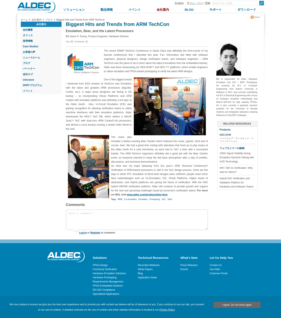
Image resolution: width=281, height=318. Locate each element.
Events (184, 269)
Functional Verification (105, 269)
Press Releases (189, 265)
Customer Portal (218, 273)
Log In (83, 232)
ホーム (24, 19)
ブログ (26, 63)
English (179, 3)
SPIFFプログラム (32, 85)
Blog (140, 273)
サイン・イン (195, 3)
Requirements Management (108, 281)
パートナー (29, 68)
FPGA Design (100, 265)
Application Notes (147, 277)
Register (95, 232)
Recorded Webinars (149, 265)
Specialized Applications (106, 294)
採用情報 (28, 40)
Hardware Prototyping (105, 277)
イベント (28, 90)
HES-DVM (225, 134)
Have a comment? (137, 219)
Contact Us (216, 265)
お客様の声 (29, 52)
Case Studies (30, 46)
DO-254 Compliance (104, 289)
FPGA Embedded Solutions (108, 285)
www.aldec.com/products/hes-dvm (147, 194)
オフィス (28, 35)
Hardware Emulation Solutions (109, 273)
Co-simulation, (130, 199)
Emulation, (143, 199)
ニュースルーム (31, 57)
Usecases (28, 79)
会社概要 (28, 29)
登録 (207, 3)
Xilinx (169, 199)
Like (68, 41)
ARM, (120, 199)
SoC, (164, 199)
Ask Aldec (215, 269)
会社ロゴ (28, 74)
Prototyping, (154, 199)
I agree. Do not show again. (237, 304)
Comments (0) (81, 41)
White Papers (145, 269)
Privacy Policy (167, 309)
